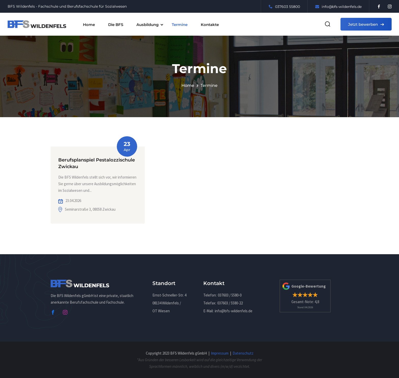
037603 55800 (284, 6)
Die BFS (115, 24)
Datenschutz (243, 353)
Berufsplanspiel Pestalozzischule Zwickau (96, 163)
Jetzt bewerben (366, 24)
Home (89, 24)
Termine (180, 24)
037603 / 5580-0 (229, 295)
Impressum (220, 353)
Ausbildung (147, 24)
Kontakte (210, 24)
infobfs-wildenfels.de (338, 6)
